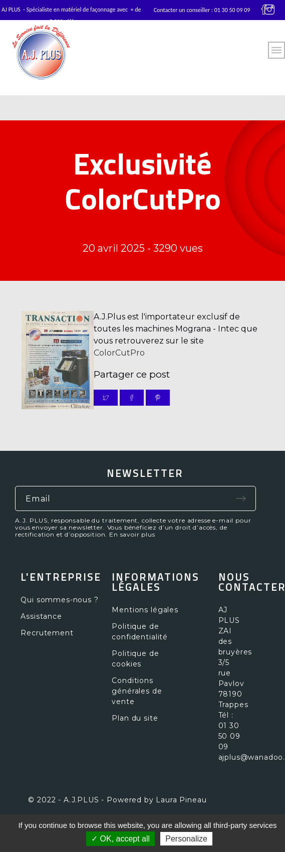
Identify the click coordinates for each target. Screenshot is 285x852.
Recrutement (47, 632)
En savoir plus (132, 534)
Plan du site (135, 718)
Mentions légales (145, 609)
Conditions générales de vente (137, 691)
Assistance (41, 616)
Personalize (186, 838)
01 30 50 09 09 (232, 10)
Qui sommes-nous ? (59, 599)
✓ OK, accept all (120, 838)
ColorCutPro (119, 353)
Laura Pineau (181, 799)
